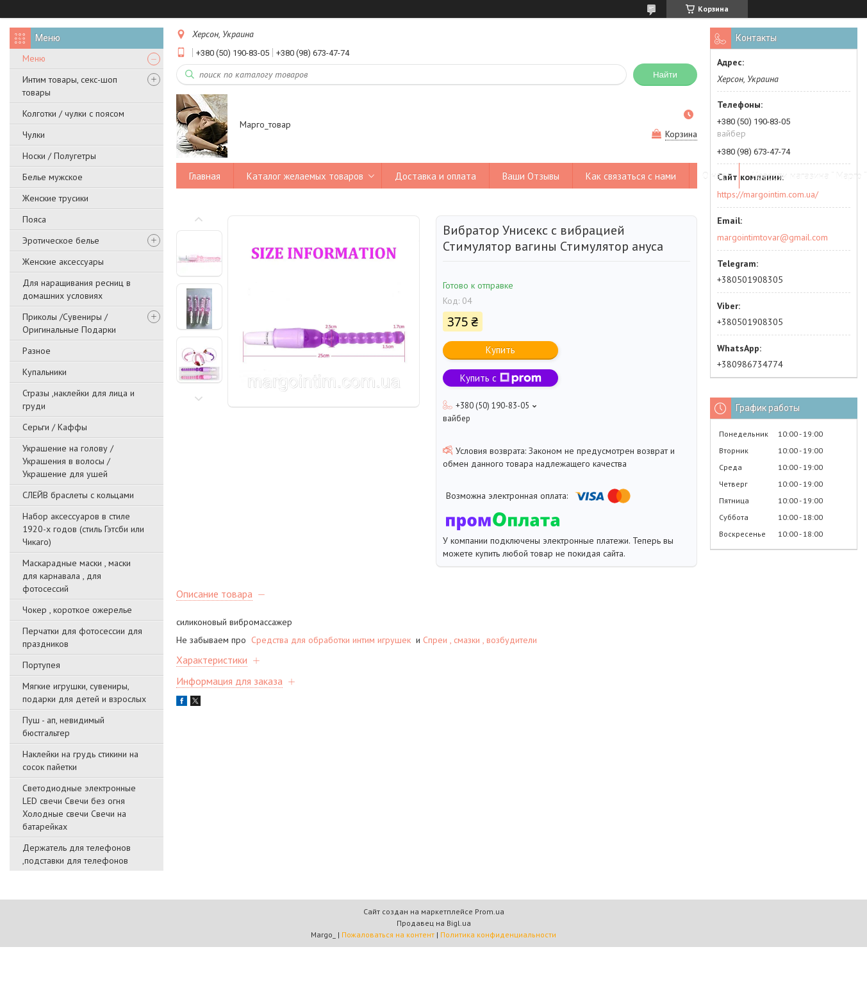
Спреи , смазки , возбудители (480, 640)
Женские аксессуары (63, 261)
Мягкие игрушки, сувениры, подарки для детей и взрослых (84, 692)
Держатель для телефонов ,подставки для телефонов (76, 854)
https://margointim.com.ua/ (767, 194)
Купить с (500, 378)
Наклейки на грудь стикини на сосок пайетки (80, 760)
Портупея (41, 665)
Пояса (34, 219)
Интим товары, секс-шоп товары (69, 86)
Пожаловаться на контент (388, 934)
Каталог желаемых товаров (305, 176)
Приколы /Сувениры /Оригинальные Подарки (69, 323)
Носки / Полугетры (59, 156)
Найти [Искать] (665, 75)
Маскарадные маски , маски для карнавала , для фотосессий (76, 575)
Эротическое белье (60, 240)
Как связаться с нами (631, 176)
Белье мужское (52, 177)
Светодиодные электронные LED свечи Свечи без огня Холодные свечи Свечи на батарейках (79, 807)
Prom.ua (489, 911)
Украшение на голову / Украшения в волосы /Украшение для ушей (67, 461)
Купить (500, 350)
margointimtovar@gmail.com (772, 237)
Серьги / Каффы (54, 427)
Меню (33, 58)
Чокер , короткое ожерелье (77, 610)
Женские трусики (55, 198)
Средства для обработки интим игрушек (332, 640)
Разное (36, 350)
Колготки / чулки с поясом (73, 113)
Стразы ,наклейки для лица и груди (78, 399)
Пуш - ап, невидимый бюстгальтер (63, 726)
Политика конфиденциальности (498, 934)
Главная (204, 176)
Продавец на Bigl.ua (434, 923)
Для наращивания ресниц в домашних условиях (76, 289)
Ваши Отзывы (530, 176)
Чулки (33, 134)
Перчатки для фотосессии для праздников (82, 637)
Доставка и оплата (435, 176)
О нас (714, 176)
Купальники (44, 372)
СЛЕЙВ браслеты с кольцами (78, 495)
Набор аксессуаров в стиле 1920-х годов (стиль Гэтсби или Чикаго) (83, 529)
